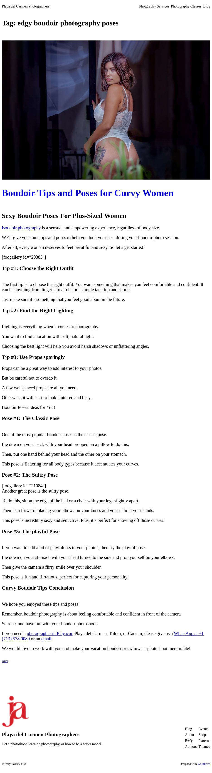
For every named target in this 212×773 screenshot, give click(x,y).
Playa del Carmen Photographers (25, 6)
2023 (5, 661)
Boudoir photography (21, 227)
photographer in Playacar (49, 633)
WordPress (203, 763)
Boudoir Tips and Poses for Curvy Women (88, 193)
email (46, 638)
